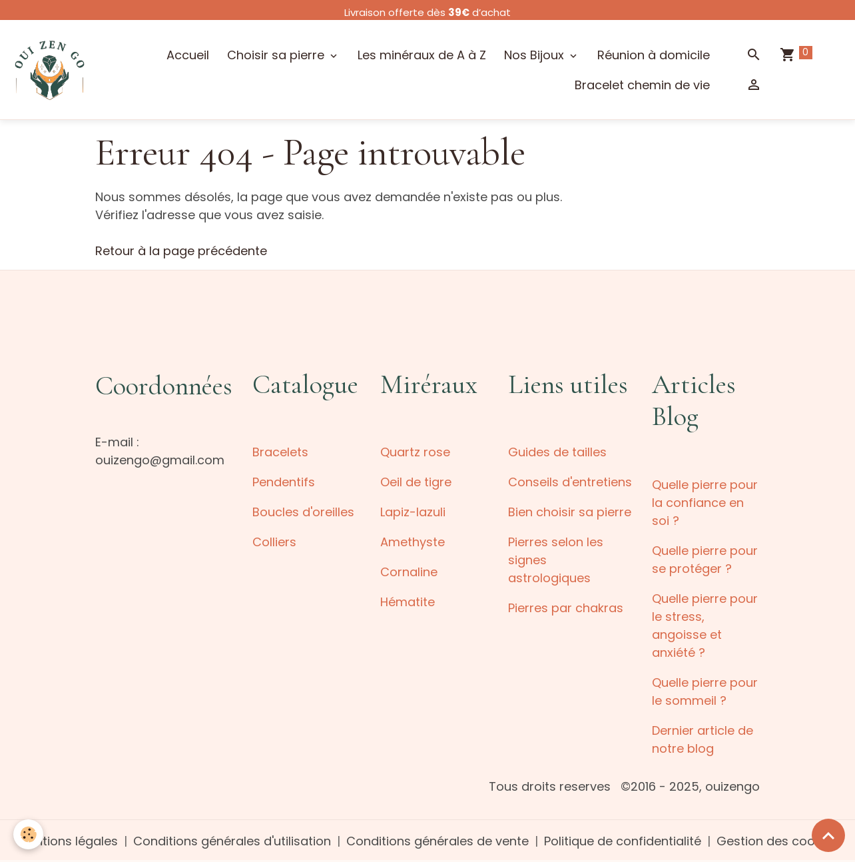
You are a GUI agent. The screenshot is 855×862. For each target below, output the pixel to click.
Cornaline (408, 572)
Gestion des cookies (777, 841)
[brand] (49, 69)
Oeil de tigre (415, 482)
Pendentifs (283, 482)
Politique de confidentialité (622, 841)
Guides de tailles (557, 452)
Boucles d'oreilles (303, 512)
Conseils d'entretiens (570, 482)
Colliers (274, 542)
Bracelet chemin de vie (642, 85)
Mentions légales (68, 841)
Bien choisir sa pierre (569, 512)
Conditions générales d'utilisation (232, 841)
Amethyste (412, 542)
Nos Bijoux (535, 55)
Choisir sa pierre (277, 55)
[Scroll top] (828, 835)
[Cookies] (28, 834)
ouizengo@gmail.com (159, 460)
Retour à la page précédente (181, 250)
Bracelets (280, 452)
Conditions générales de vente (437, 841)
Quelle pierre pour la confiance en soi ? (705, 502)
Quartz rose (415, 452)
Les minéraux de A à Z (422, 55)
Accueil (187, 55)
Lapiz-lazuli (412, 512)
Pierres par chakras (565, 608)
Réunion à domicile (653, 55)
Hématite (407, 602)
